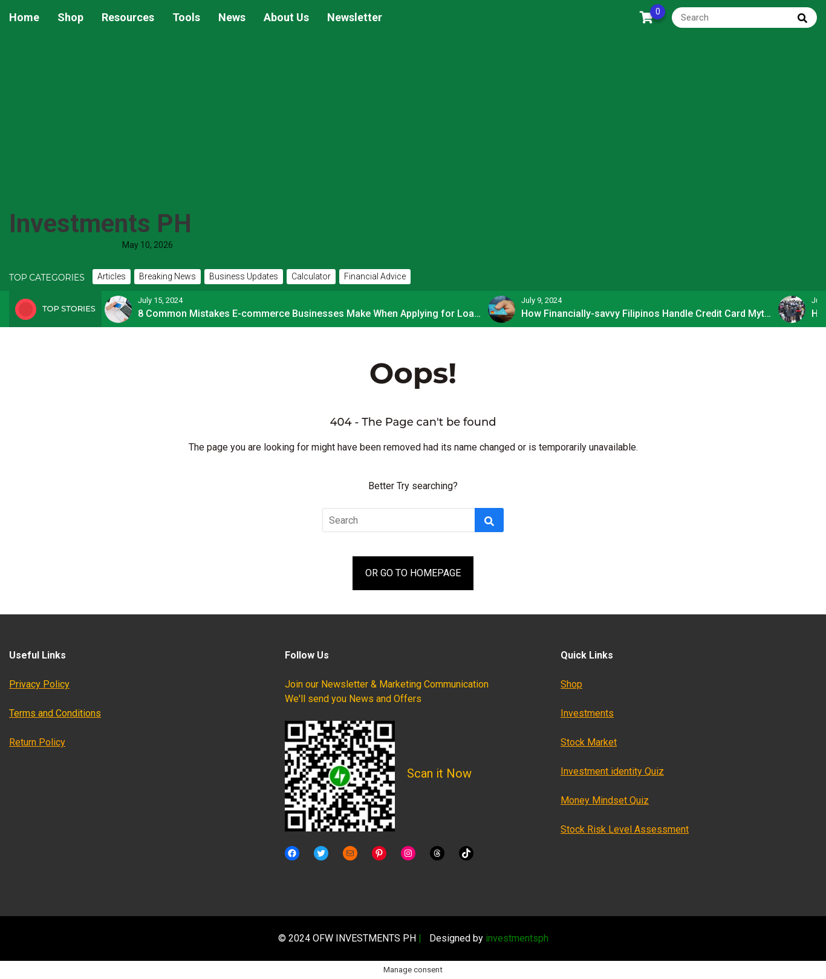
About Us (286, 17)
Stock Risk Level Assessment (625, 829)
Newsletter (354, 17)
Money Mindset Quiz (605, 800)
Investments (587, 713)
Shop (70, 17)
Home (24, 17)
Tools (186, 17)
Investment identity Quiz (612, 771)
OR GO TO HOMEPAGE (413, 573)
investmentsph (517, 938)
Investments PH (100, 223)
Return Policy (37, 742)
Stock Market (589, 742)
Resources (128, 17)
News (232, 17)
